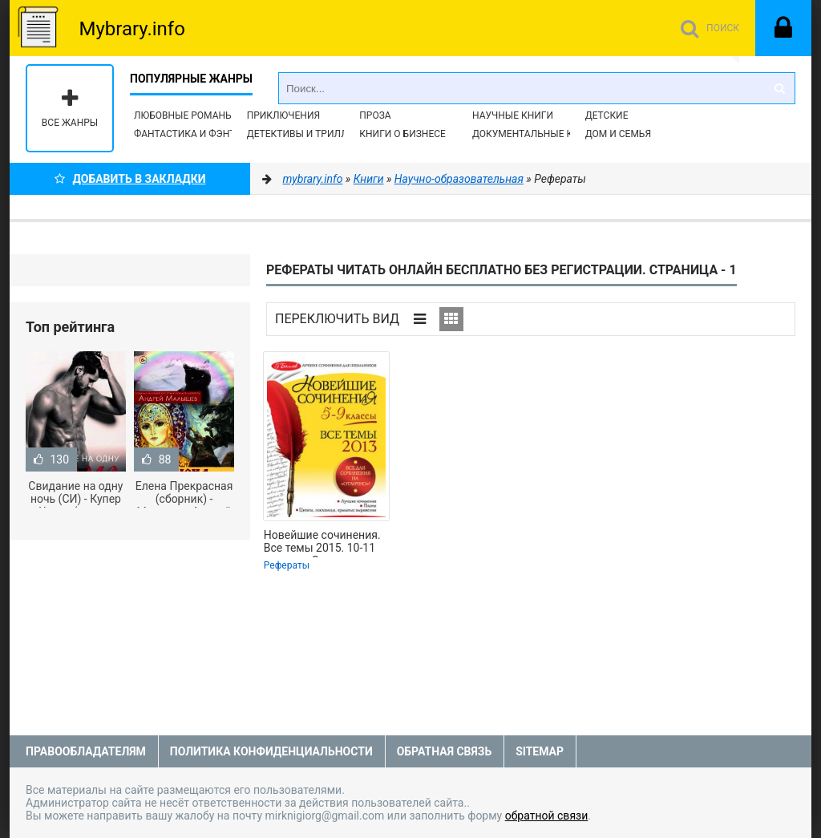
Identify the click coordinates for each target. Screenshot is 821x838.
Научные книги (512, 115)
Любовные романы (183, 115)
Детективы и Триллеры (307, 134)
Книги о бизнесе (402, 134)
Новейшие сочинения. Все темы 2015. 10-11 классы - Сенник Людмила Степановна (322, 542)
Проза (374, 115)
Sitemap (540, 751)
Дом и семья (618, 134)
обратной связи (546, 815)
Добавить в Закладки (130, 178)
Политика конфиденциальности (271, 751)
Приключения (283, 115)
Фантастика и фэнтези (193, 134)
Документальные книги (535, 134)
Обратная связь (444, 751)
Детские (607, 115)
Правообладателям (86, 751)
